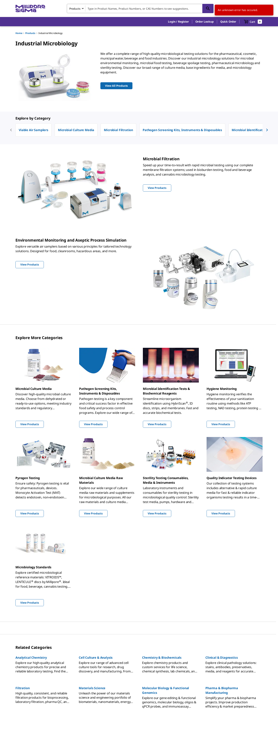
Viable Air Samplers (33, 130)
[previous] (11, 130)
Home (18, 33)
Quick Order (228, 21)
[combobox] (140, 8)
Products (30, 33)
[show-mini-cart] (253, 21)
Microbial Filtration (118, 130)
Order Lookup (204, 21)
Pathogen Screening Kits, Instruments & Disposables (182, 130)
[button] (178, 22)
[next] (267, 130)
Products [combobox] (75, 8)
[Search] (208, 8)
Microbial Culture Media (76, 130)
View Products (29, 424)
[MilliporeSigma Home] (30, 8)
